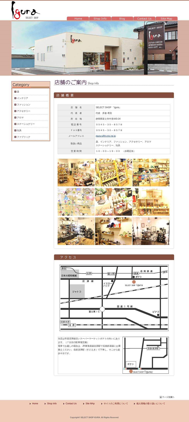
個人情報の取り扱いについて (150, 403)
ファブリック (23, 137)
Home (35, 403)
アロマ (20, 117)
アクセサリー (23, 111)
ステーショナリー (26, 124)
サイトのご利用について (116, 403)
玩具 (19, 130)
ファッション (23, 104)
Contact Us (71, 403)
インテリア (22, 98)
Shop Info (51, 403)
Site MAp (90, 403)
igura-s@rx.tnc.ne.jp (106, 136)
